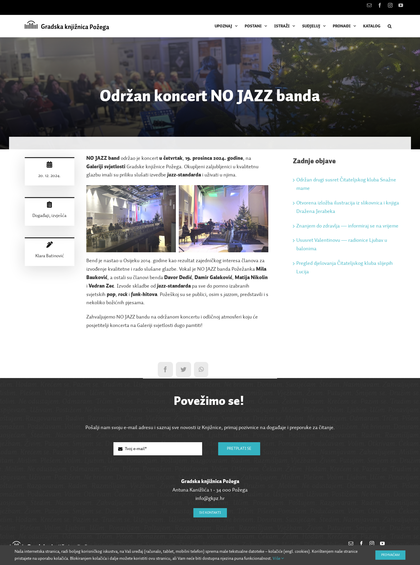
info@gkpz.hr (210, 498)
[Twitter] (183, 371)
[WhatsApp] (201, 371)
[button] (389, 26)
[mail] (351, 543)
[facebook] (361, 543)
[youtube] (382, 543)
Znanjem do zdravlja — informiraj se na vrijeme (347, 227)
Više (278, 558)
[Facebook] (165, 371)
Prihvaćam (390, 555)
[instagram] (372, 543)
